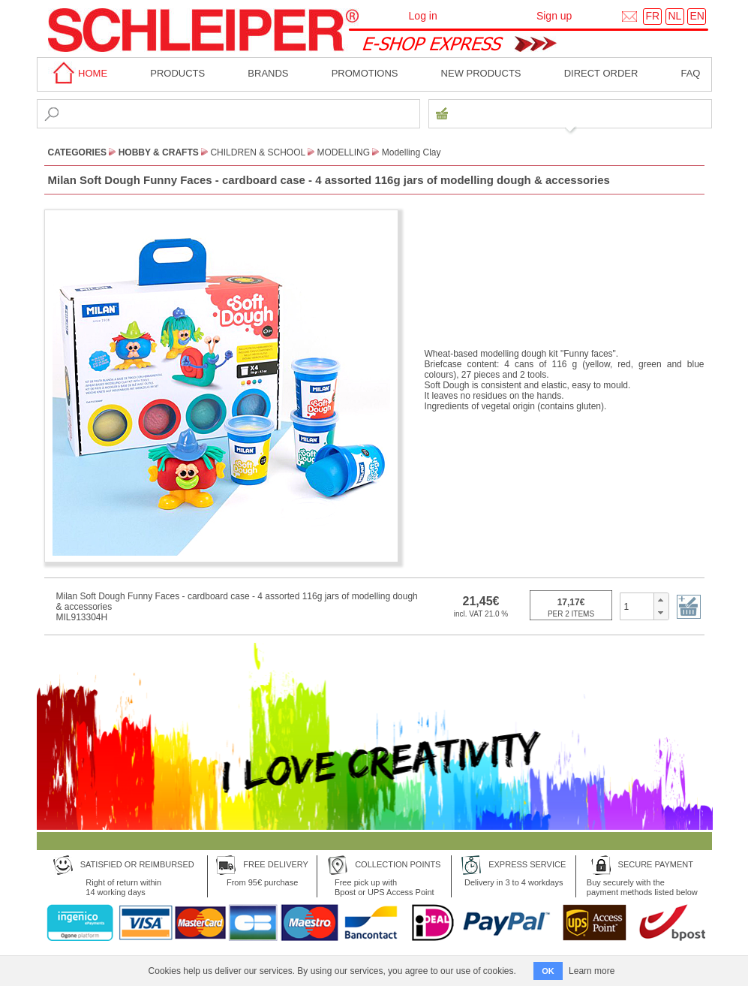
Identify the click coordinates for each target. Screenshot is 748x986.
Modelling (343, 152)
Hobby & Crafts (159, 152)
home (78, 73)
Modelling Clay (411, 152)
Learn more (591, 971)
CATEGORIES (77, 152)
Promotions (365, 73)
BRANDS (268, 73)
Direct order (601, 73)
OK (548, 970)
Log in (423, 16)
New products (481, 73)
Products (177, 73)
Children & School (257, 152)
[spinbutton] (637, 606)
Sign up (554, 16)
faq (690, 73)
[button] (660, 600)
